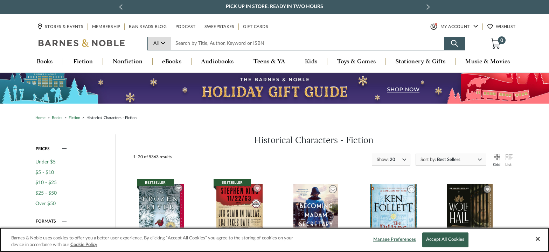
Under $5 (45, 162)
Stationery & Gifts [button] (421, 61)
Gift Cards (255, 26)
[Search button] (454, 43)
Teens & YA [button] (269, 61)
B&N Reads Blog (148, 26)
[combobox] (308, 43)
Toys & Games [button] (356, 61)
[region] (274, 240)
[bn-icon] (82, 44)
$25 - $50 (46, 193)
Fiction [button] (83, 61)
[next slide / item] (428, 7)
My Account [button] (455, 26)
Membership (106, 26)
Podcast (185, 26)
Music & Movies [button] (487, 61)
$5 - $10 (44, 172)
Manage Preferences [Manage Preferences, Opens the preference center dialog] (394, 240)
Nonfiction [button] (128, 61)
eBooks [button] (171, 61)
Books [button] (45, 61)
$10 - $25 (46, 182)
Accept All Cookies (445, 240)
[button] (497, 43)
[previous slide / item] (120, 7)
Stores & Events (63, 26)
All (159, 43)
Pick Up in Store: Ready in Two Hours (274, 6)
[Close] (537, 239)
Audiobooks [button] (217, 61)
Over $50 (45, 203)
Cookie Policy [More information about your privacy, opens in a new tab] (83, 245)
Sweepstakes (219, 26)
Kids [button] (311, 61)
